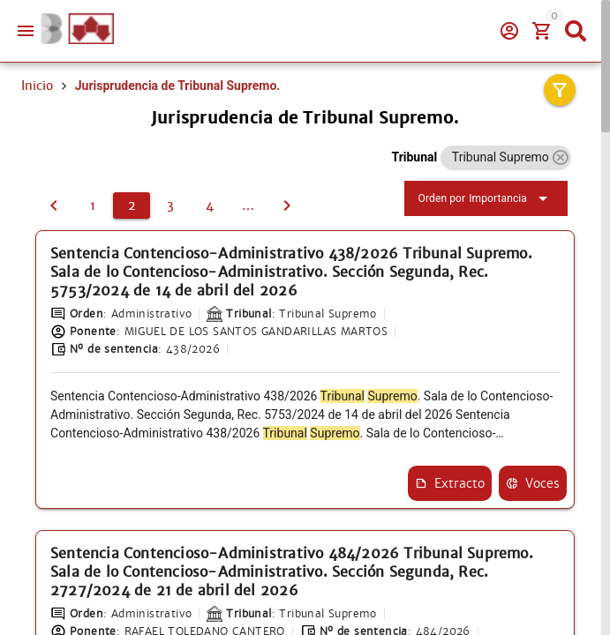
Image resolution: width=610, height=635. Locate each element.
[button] (560, 157)
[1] (53, 205)
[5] (248, 205)
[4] (209, 205)
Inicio (37, 85)
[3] (170, 205)
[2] (131, 205)
